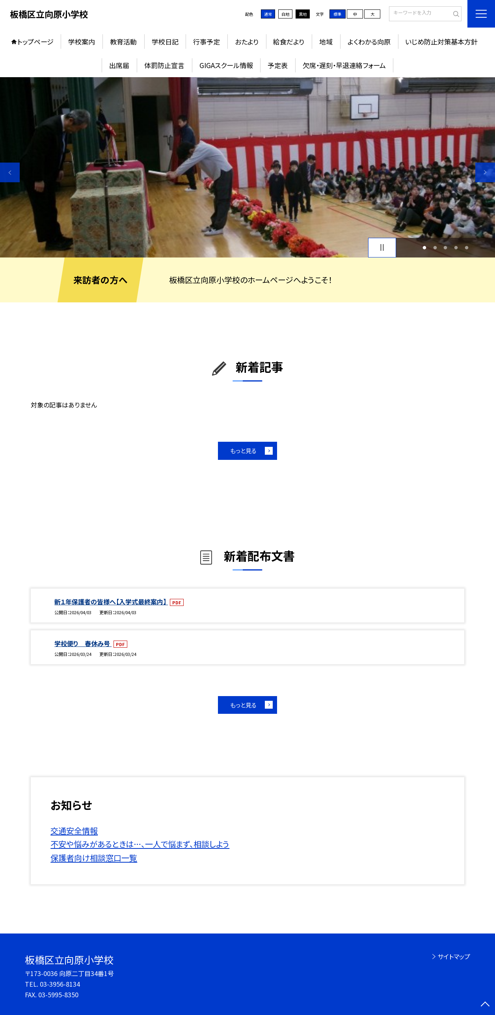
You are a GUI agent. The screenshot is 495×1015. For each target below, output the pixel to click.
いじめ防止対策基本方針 (441, 41)
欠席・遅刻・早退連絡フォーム (344, 65)
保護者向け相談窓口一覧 (93, 857)
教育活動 (123, 41)
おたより (247, 41)
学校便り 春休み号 (83, 643)
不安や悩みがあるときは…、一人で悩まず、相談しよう (139, 844)
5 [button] (466, 247)
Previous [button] (10, 172)
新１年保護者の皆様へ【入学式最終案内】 (111, 601)
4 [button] (456, 247)
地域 (326, 41)
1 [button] (424, 247)
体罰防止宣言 (164, 65)
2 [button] (435, 247)
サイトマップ (453, 956)
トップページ (35, 41)
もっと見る (243, 450)
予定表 (278, 65)
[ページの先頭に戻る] (485, 1005)
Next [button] (485, 172)
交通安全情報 (74, 830)
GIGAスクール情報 (226, 65)
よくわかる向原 (369, 41)
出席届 (119, 65)
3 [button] (445, 247)
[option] (247, 167)
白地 (285, 14)
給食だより (288, 41)
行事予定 (206, 41)
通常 (268, 14)
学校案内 (81, 41)
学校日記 (165, 41)
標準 (337, 14)
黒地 (303, 14)
